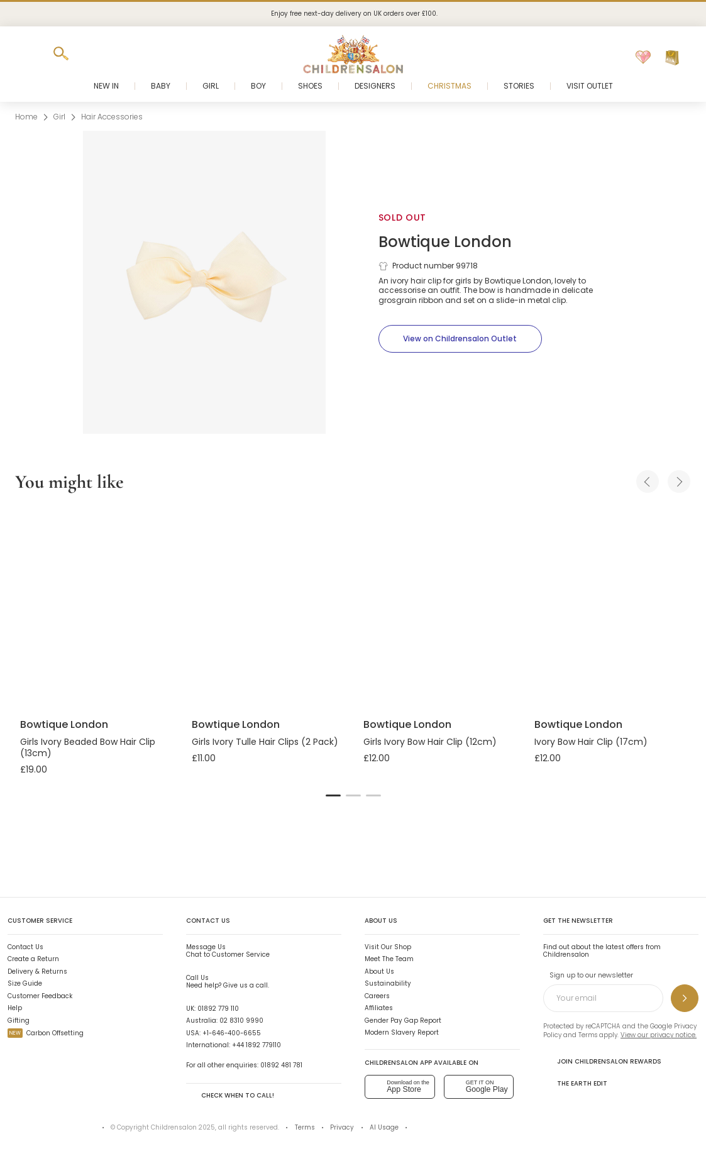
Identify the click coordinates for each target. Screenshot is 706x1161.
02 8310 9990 (241, 1020)
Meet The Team (389, 959)
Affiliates (379, 1008)
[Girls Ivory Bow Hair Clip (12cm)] (439, 607)
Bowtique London (445, 241)
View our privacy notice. (659, 1035)
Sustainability (388, 983)
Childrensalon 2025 (183, 1127)
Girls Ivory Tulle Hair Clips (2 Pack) (265, 741)
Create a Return (33, 959)
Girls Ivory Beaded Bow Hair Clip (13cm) (87, 747)
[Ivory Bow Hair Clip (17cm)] (610, 607)
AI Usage (384, 1127)
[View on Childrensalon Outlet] (460, 339)
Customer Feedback (40, 996)
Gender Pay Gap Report (403, 1020)
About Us (379, 971)
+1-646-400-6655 (231, 1033)
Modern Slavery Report (402, 1032)
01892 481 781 (281, 1065)
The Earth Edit (575, 1083)
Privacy (342, 1127)
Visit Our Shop (388, 947)
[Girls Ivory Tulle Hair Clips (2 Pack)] (267, 607)
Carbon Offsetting (46, 1033)
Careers (377, 996)
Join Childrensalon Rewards (602, 1061)
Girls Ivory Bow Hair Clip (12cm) (430, 741)
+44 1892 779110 (256, 1045)
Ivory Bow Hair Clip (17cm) (591, 741)
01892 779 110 (218, 1008)
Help (15, 1008)
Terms (587, 1035)
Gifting (19, 1020)
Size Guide (25, 983)
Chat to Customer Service (228, 951)
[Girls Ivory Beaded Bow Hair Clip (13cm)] (96, 607)
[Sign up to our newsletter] (684, 998)
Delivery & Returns (37, 971)
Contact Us (25, 947)
